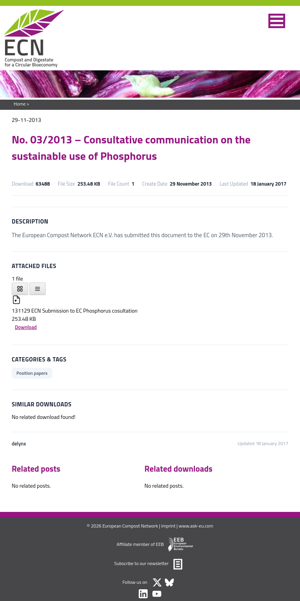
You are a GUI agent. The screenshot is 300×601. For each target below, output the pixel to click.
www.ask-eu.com (196, 525)
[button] (276, 21)
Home (19, 103)
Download (26, 327)
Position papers (32, 373)
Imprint (168, 525)
